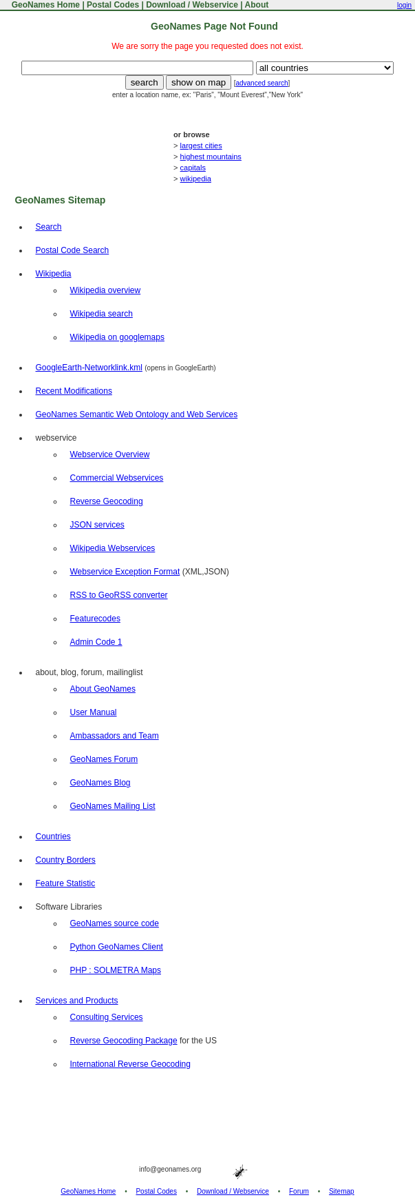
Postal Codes (113, 5)
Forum (299, 1191)
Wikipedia (54, 274)
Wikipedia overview (105, 290)
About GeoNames (103, 689)
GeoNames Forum (104, 759)
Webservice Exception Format (125, 572)
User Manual (93, 712)
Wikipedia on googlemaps (117, 337)
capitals (193, 167)
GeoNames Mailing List (113, 806)
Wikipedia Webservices (113, 548)
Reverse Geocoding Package (124, 1040)
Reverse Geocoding (106, 501)
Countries (53, 836)
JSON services (97, 525)
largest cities (201, 145)
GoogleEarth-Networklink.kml (89, 367)
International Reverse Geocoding (130, 1064)
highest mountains (211, 156)
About (257, 5)
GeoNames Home (44, 5)
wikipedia (195, 178)
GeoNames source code (114, 923)
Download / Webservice (192, 5)
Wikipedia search (101, 314)
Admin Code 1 (96, 642)
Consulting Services (106, 1017)
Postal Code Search (72, 250)
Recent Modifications (74, 391)
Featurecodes (95, 618)
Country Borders (66, 860)
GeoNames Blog (100, 783)
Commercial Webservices (117, 478)
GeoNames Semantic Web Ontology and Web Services (137, 414)
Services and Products (77, 1000)
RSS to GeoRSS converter (119, 595)
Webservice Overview (110, 454)
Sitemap (341, 1191)
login (404, 5)
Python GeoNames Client (116, 947)
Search (49, 227)
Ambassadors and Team (114, 736)
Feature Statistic (66, 883)
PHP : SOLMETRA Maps (116, 970)
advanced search (261, 83)
